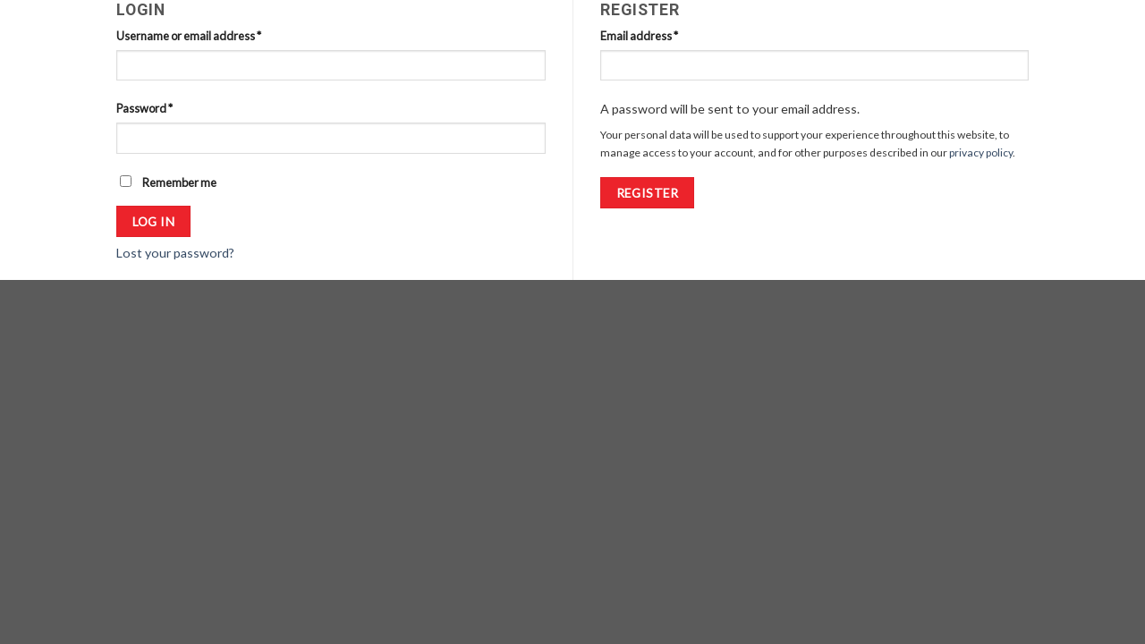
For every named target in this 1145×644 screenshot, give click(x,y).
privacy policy (981, 152)
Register (647, 192)
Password (144, 108)
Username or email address (188, 36)
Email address (639, 36)
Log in (153, 221)
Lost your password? (175, 252)
